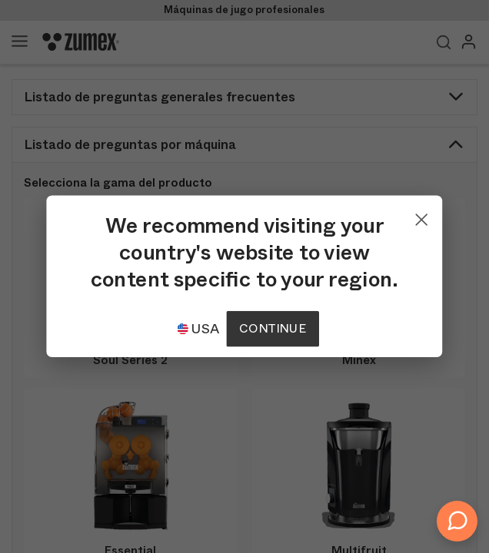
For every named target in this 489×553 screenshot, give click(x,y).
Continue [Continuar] (272, 328)
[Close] (422, 216)
